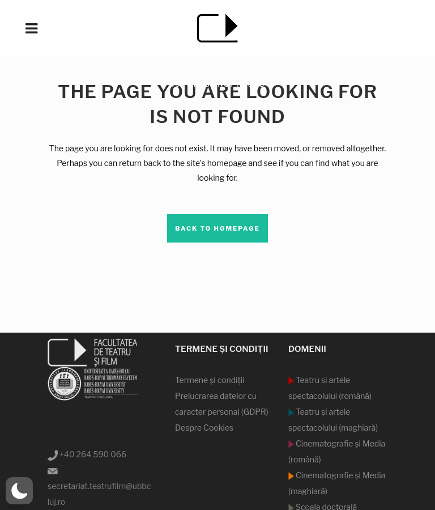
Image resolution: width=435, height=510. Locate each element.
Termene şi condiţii (210, 380)
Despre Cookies (204, 427)
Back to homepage (217, 228)
